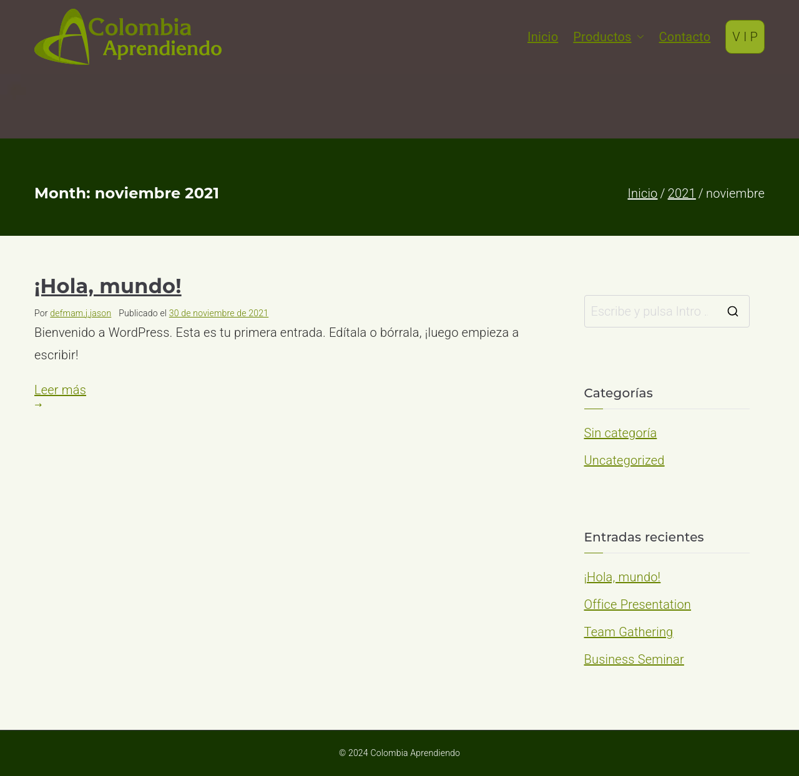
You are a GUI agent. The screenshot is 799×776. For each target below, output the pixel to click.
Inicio (542, 36)
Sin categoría (620, 432)
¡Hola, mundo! (108, 286)
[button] (638, 37)
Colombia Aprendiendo (415, 753)
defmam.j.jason (80, 313)
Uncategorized (624, 460)
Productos (608, 37)
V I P (745, 36)
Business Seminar (634, 659)
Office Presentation (638, 604)
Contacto (685, 36)
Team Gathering (629, 631)
